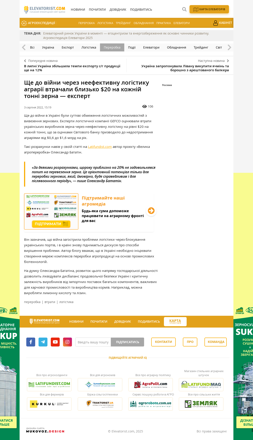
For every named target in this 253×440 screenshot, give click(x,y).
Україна (48, 47)
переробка (32, 302)
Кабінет (222, 23)
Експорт (68, 47)
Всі (32, 47)
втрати (50, 302)
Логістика (105, 23)
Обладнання (144, 23)
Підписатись (127, 342)
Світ (219, 47)
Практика (163, 23)
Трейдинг (123, 23)
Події (132, 47)
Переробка (86, 23)
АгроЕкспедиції (38, 23)
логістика (66, 302)
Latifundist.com (100, 146)
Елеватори (181, 23)
